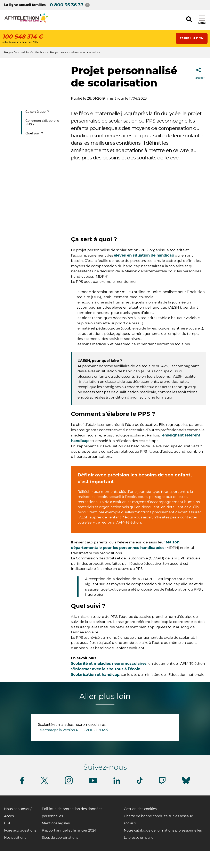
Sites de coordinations (60, 838)
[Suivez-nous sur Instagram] (69, 783)
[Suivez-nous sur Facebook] (22, 783)
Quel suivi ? (34, 133)
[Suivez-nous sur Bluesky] (186, 784)
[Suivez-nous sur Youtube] (93, 782)
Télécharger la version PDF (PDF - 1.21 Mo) (73, 730)
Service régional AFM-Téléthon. (114, 522)
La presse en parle (138, 838)
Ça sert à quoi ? (37, 112)
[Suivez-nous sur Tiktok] (140, 783)
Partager (199, 72)
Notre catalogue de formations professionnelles (163, 830)
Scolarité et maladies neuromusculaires (109, 663)
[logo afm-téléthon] (26, 21)
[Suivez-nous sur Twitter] (44, 783)
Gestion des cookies (140, 809)
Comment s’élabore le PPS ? (42, 122)
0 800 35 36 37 (66, 5)
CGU (8, 823)
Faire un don (192, 38)
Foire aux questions (20, 830)
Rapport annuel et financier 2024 (69, 830)
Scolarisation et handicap (95, 674)
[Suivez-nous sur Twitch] (162, 783)
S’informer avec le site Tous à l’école (105, 669)
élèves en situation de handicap (144, 255)
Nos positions (15, 838)
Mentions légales (56, 823)
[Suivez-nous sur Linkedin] (116, 783)
